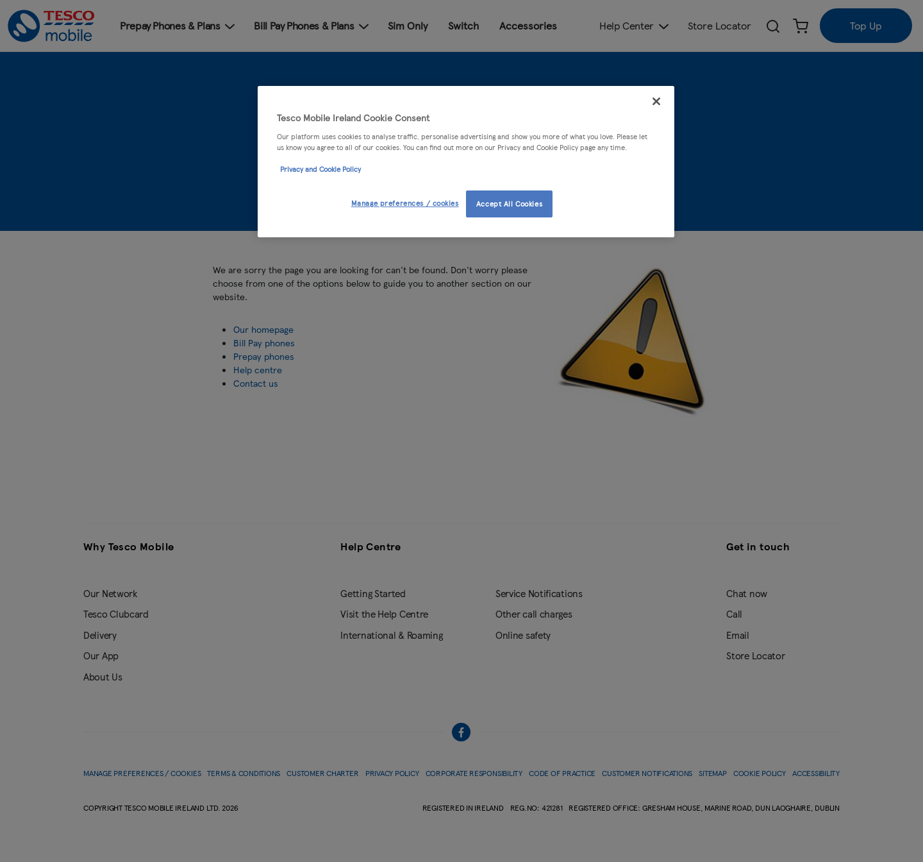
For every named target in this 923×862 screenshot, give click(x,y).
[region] (466, 161)
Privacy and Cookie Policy (320, 169)
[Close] (656, 101)
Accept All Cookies (509, 203)
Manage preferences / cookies (405, 203)
